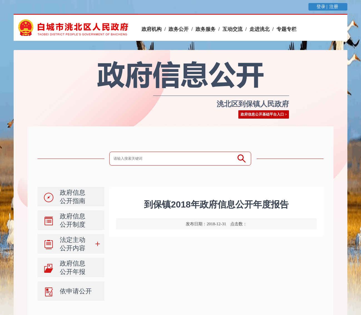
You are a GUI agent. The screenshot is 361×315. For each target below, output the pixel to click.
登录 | (322, 6)
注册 (334, 6)
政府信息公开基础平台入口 (262, 114)
